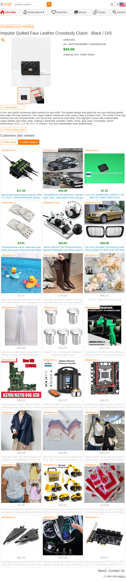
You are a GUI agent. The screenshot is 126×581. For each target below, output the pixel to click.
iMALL (122, 576)
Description (9, 107)
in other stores (29, 142)
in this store (9, 142)
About (102, 570)
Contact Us (116, 570)
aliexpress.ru (9, 150)
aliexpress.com (51, 202)
